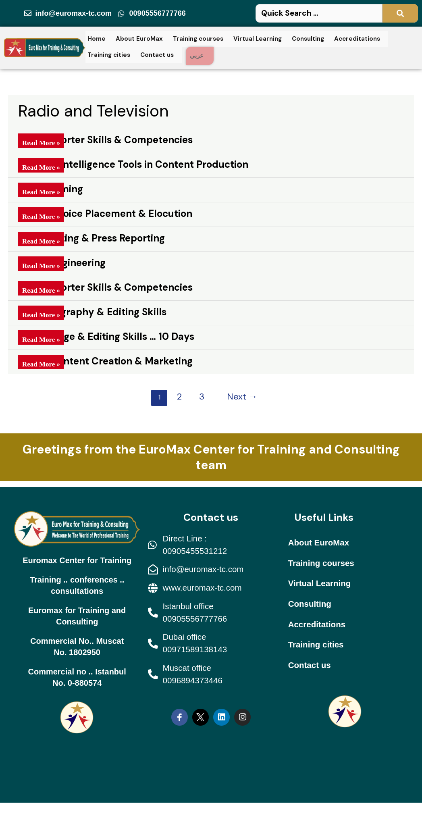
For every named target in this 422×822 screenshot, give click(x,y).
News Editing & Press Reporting (91, 238)
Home (96, 39)
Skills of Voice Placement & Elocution (105, 213)
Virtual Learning (257, 39)
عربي (199, 56)
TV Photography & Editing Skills (92, 312)
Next (242, 396)
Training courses (198, 39)
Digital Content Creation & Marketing (105, 361)
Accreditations (357, 39)
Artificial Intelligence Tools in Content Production (133, 164)
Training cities (108, 54)
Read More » (41, 142)
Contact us (157, 54)
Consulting (308, 39)
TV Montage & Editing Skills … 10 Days (106, 336)
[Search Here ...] (337, 14)
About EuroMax (139, 39)
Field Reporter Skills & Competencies (105, 139)
